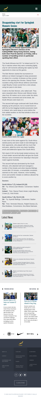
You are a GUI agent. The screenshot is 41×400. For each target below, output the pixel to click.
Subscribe (20, 383)
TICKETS (17, 361)
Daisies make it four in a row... (20, 223)
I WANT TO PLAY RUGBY (33, 365)
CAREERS (31, 360)
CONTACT (4, 356)
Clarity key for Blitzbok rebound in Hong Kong (30, 302)
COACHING (18, 351)
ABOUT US (4, 351)
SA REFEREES (32, 351)
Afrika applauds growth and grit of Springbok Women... (21, 248)
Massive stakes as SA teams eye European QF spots (10, 302)
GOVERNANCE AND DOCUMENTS (6, 361)
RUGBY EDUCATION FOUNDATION (20, 356)
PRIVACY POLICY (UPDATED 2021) (19, 366)
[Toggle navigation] (36, 8)
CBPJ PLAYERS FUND (5, 366)
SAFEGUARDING (33, 356)
